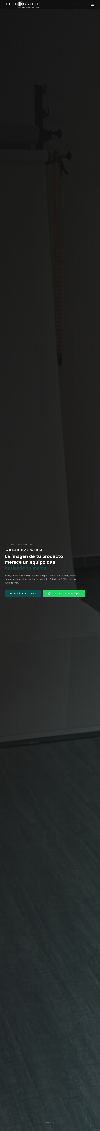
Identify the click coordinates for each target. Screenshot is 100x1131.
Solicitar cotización (23, 593)
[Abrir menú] (92, 5)
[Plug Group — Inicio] (22, 4)
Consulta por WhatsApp (63, 593)
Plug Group (9, 544)
